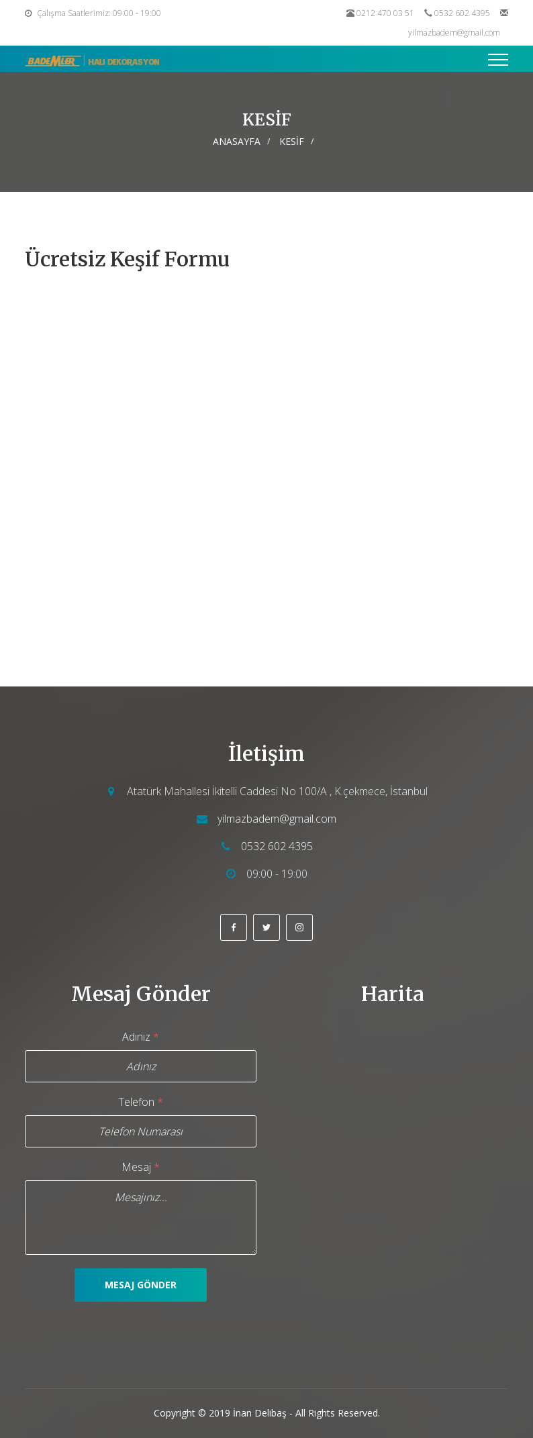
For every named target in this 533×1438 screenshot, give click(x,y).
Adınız (140, 1036)
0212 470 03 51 (385, 13)
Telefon (140, 1101)
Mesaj (141, 1167)
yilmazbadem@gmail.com (454, 32)
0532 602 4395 (462, 13)
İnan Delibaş (260, 1412)
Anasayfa (236, 141)
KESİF (291, 141)
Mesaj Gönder (141, 1284)
